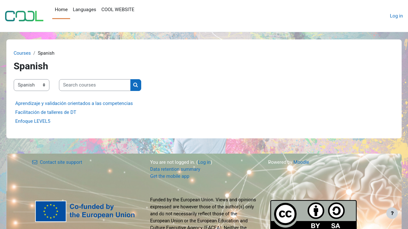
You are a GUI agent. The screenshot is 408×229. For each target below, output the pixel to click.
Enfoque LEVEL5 (41, 121)
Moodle (302, 162)
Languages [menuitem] (84, 9)
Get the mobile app (170, 176)
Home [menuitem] (61, 9)
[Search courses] (104, 85)
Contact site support (57, 162)
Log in (396, 16)
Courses (31, 53)
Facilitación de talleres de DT (54, 112)
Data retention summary (175, 169)
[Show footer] (392, 213)
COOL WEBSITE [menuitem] (118, 9)
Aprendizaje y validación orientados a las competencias (83, 103)
